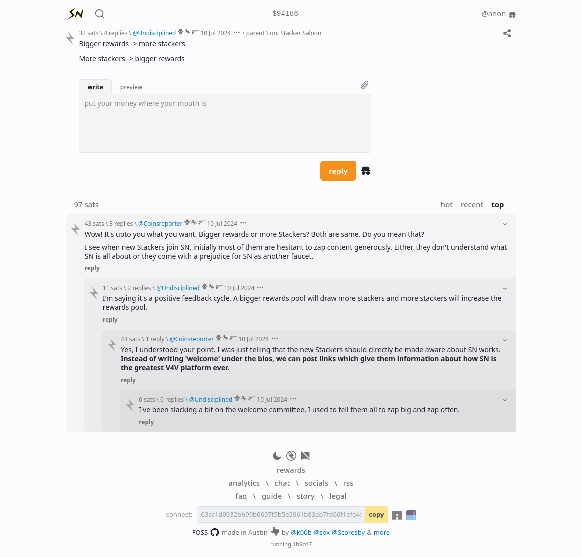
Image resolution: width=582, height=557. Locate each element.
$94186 (285, 14)
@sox (322, 532)
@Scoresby (348, 532)
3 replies (121, 224)
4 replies (115, 33)
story (306, 496)
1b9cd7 (302, 544)
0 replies (172, 400)
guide (272, 496)
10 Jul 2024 (215, 33)
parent (255, 33)
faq (241, 496)
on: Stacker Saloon (295, 33)
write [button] (95, 87)
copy (376, 514)
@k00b (301, 532)
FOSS (206, 533)
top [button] (497, 205)
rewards (291, 470)
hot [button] (447, 205)
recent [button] (472, 205)
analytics (244, 483)
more (382, 532)
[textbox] (225, 124)
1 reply (155, 339)
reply (338, 171)
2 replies (139, 288)
